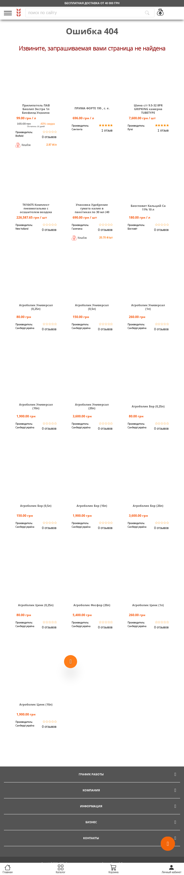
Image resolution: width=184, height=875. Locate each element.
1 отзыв (106, 130)
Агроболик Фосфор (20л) (91, 605)
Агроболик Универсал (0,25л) (36, 307)
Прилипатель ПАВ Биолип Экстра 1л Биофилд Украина (36, 109)
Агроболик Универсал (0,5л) (92, 307)
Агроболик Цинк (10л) (36, 704)
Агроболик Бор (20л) (148, 506)
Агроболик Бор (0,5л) (35, 506)
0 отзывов (49, 137)
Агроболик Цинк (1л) (148, 605)
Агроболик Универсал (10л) (36, 406)
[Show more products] (70, 660)
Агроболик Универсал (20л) (92, 406)
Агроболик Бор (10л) (92, 506)
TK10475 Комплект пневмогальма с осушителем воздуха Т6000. (36, 210)
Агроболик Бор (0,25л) (148, 406)
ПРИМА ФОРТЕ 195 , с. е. (92, 108)
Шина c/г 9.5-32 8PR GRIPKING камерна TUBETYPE (148, 109)
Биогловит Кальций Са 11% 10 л (148, 207)
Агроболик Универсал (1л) (148, 307)
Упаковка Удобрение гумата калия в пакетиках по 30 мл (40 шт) (92, 210)
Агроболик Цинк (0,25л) (36, 605)
